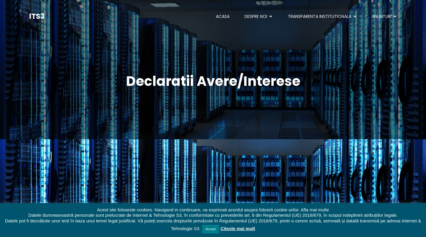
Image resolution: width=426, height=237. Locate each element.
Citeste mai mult (238, 228)
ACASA (223, 16)
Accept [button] (211, 229)
